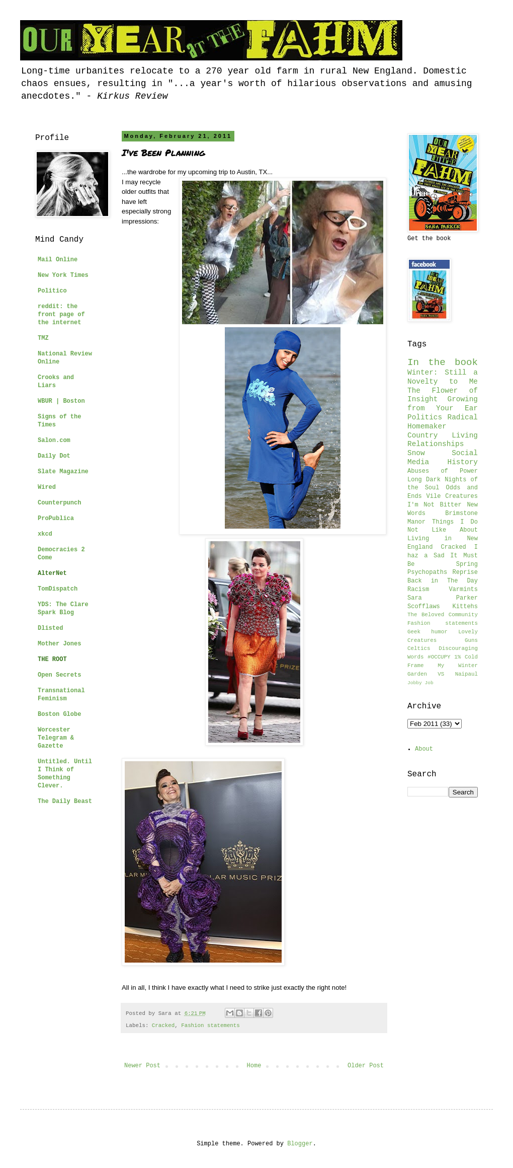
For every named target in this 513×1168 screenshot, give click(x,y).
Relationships (435, 444)
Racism (418, 589)
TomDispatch (57, 589)
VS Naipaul (458, 674)
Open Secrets (59, 675)
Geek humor (427, 632)
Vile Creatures (452, 496)
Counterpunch (59, 502)
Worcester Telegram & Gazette (56, 738)
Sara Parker (442, 598)
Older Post (366, 1065)
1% (457, 657)
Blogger (299, 1143)
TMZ (43, 338)
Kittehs (465, 606)
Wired (47, 487)
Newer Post (142, 1065)
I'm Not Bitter (434, 504)
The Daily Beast (65, 801)
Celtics (418, 648)
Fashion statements (210, 1026)
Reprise (465, 572)
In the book (442, 362)
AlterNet (52, 573)
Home (254, 1065)
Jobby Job (420, 683)
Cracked (163, 1026)
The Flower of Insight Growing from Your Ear (442, 400)
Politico (52, 291)
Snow (416, 453)
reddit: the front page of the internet (61, 314)
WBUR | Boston (61, 401)
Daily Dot (54, 456)
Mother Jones (59, 643)
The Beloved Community (442, 615)
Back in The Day (442, 581)
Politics (424, 417)
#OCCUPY (439, 657)
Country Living (442, 435)
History (463, 462)
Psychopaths (427, 572)
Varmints (463, 589)
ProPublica (56, 518)
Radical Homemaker (442, 421)
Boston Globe (59, 714)
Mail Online (57, 259)
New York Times (63, 275)
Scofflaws (423, 606)
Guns (471, 640)
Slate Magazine (63, 471)
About (424, 749)
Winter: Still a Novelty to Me (442, 377)
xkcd (45, 534)
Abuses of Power (442, 471)
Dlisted (50, 628)
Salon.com (54, 440)
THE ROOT (52, 659)
